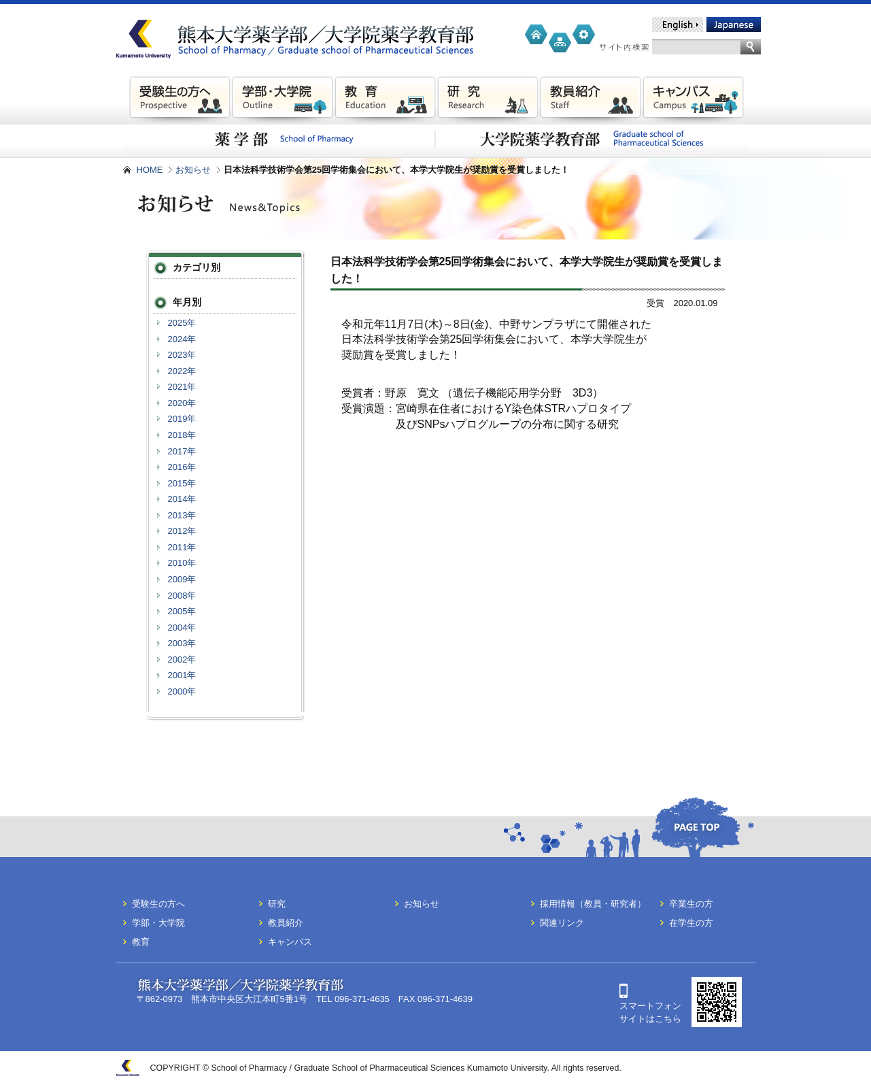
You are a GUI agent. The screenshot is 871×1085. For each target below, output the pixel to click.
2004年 (182, 627)
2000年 (182, 691)
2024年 (182, 339)
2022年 (182, 371)
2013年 (182, 515)
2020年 (182, 403)
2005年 (182, 611)
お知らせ (193, 170)
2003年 (182, 643)
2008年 (182, 595)
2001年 (182, 675)
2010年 (182, 563)
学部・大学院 (158, 923)
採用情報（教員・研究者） (593, 904)
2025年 (182, 323)
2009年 (182, 579)
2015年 (182, 483)
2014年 (182, 499)
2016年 (182, 467)
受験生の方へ (158, 904)
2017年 (182, 451)
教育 (141, 942)
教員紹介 (285, 923)
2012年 (182, 531)
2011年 (182, 547)
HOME (150, 170)
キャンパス (290, 942)
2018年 (182, 435)
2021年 (182, 387)
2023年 (182, 355)
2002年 (182, 659)
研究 (277, 904)
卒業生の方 (691, 904)
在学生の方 (691, 923)
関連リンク (562, 923)
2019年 (182, 419)
